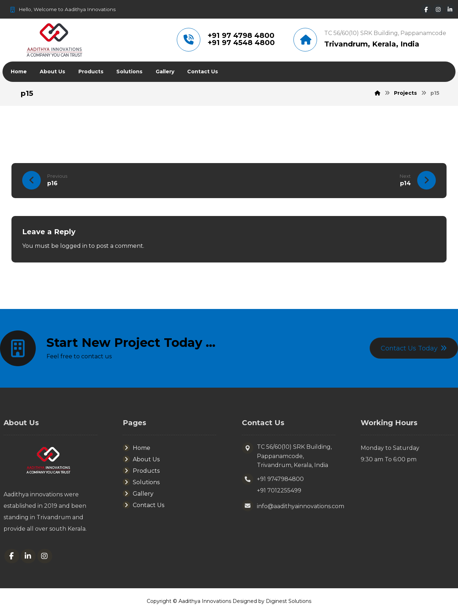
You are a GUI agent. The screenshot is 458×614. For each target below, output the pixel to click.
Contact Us (143, 505)
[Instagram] (439, 9)
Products (141, 470)
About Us (141, 459)
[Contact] (414, 348)
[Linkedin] (452, 9)
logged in (73, 245)
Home (136, 447)
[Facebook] (427, 9)
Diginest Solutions (288, 601)
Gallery (138, 493)
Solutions (141, 482)
